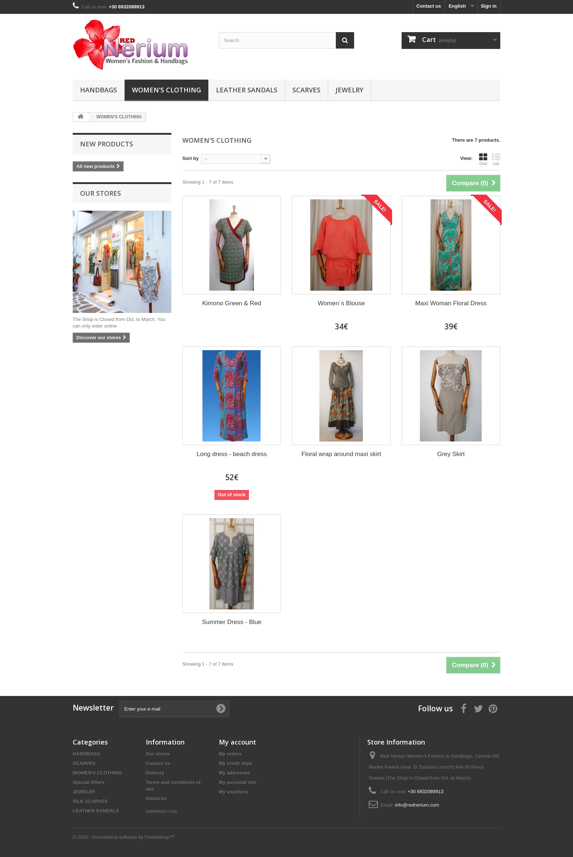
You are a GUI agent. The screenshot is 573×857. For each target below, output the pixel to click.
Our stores (100, 193)
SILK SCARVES (90, 801)
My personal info (238, 782)
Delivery (155, 773)
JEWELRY (349, 89)
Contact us (429, 6)
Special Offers (89, 782)
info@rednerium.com (417, 805)
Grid (483, 159)
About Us (156, 798)
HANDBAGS (98, 89)
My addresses (234, 773)
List (496, 159)
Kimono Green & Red (231, 303)
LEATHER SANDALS (246, 89)
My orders (230, 754)
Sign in (489, 6)
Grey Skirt (451, 454)
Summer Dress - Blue (231, 622)
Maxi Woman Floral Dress (450, 303)
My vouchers (233, 792)
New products (106, 143)
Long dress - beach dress (232, 454)
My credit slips (235, 763)
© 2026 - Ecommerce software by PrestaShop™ (123, 837)
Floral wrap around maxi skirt (341, 454)
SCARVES (306, 89)
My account (237, 742)
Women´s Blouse (341, 303)
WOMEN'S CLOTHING (166, 89)
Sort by (190, 158)
